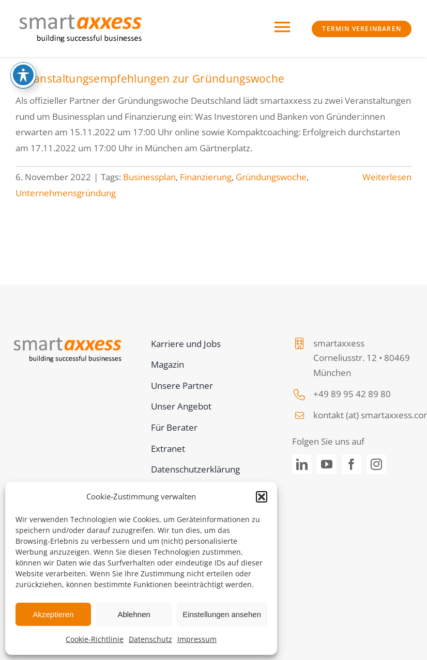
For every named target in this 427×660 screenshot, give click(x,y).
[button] (261, 497)
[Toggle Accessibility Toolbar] (23, 74)
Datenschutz (150, 639)
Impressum (197, 639)
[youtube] (327, 464)
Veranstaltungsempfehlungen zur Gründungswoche (150, 78)
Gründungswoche (271, 177)
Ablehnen (133, 614)
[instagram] (376, 464)
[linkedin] (302, 464)
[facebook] (351, 464)
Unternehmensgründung (66, 193)
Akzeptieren (53, 614)
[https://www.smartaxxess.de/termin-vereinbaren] (361, 29)
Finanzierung (206, 177)
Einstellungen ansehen (221, 614)
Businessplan (149, 177)
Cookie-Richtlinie (95, 639)
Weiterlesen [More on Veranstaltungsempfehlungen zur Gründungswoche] (386, 177)
